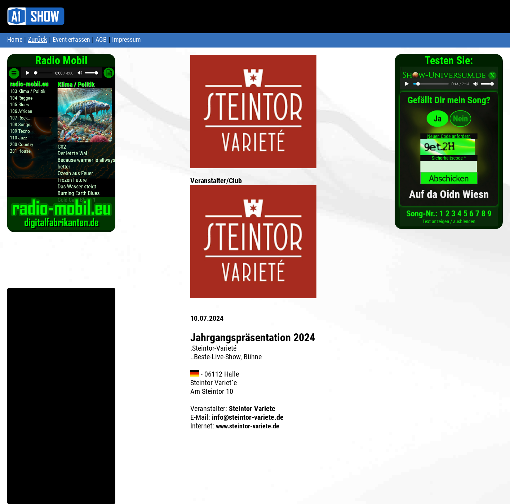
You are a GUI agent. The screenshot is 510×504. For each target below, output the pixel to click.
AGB (101, 39)
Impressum (126, 39)
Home (14, 39)
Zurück (37, 39)
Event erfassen (71, 39)
